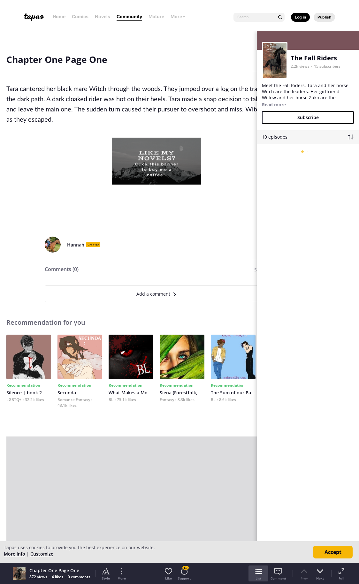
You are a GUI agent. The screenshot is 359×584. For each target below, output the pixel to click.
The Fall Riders (314, 58)
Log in (300, 17)
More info (14, 554)
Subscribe (308, 117)
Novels (102, 16)
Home (59, 16)
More (178, 16)
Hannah (75, 244)
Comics (80, 16)
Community (129, 16)
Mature (156, 16)
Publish (324, 17)
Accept (333, 552)
